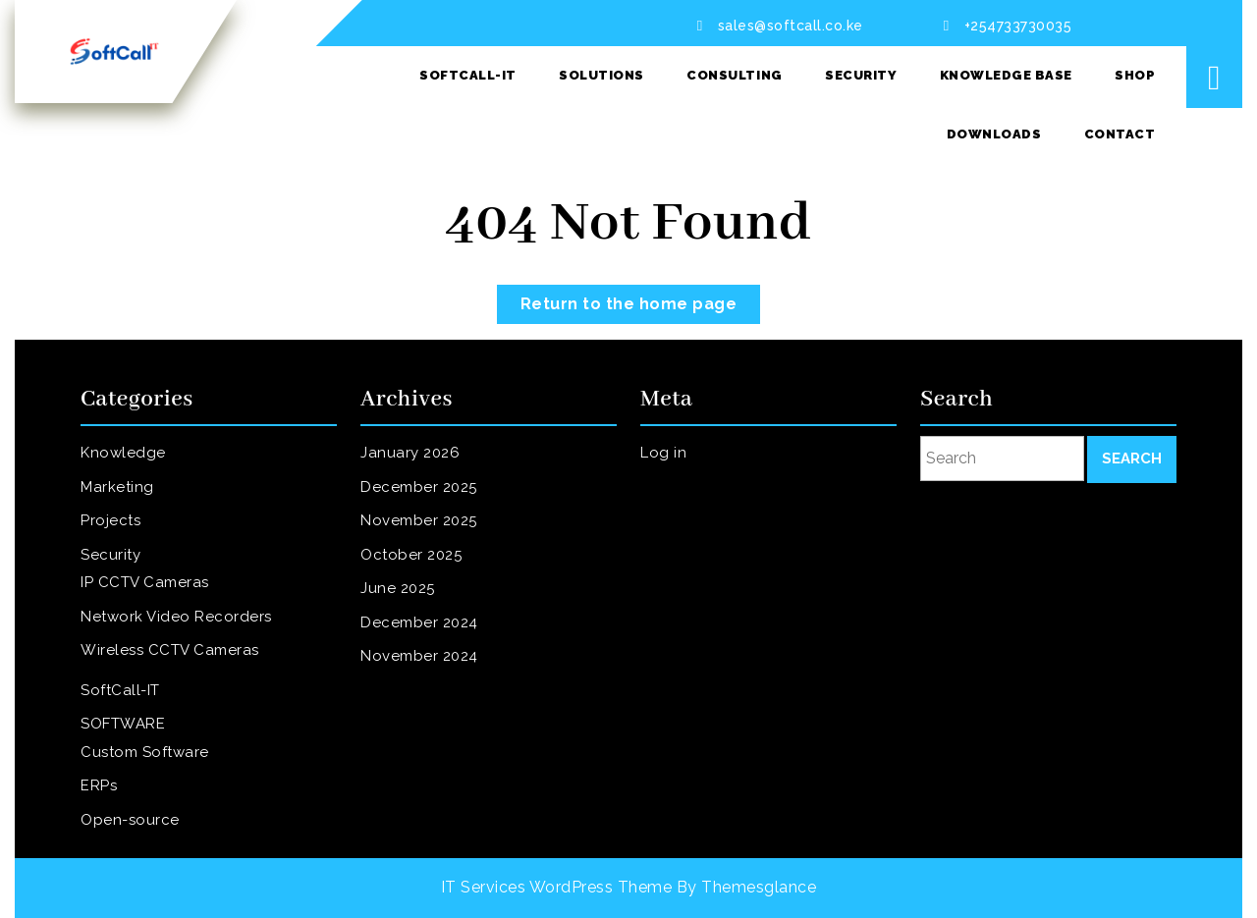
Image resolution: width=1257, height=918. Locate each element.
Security (861, 75)
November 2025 (432, 538)
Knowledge (140, 483)
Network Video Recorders (182, 614)
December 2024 (433, 619)
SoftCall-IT (468, 75)
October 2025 (426, 564)
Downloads (994, 134)
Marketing (135, 510)
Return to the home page (640, 299)
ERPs (121, 751)
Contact (1120, 134)
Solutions (601, 75)
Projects (130, 538)
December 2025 (432, 510)
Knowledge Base (1006, 75)
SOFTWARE (140, 701)
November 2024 (433, 647)
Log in (684, 483)
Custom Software (157, 723)
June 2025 (416, 592)
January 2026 (425, 483)
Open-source (146, 777)
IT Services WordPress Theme (557, 887)
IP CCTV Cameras (157, 587)
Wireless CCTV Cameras (177, 642)
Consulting (734, 75)
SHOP (1135, 75)
